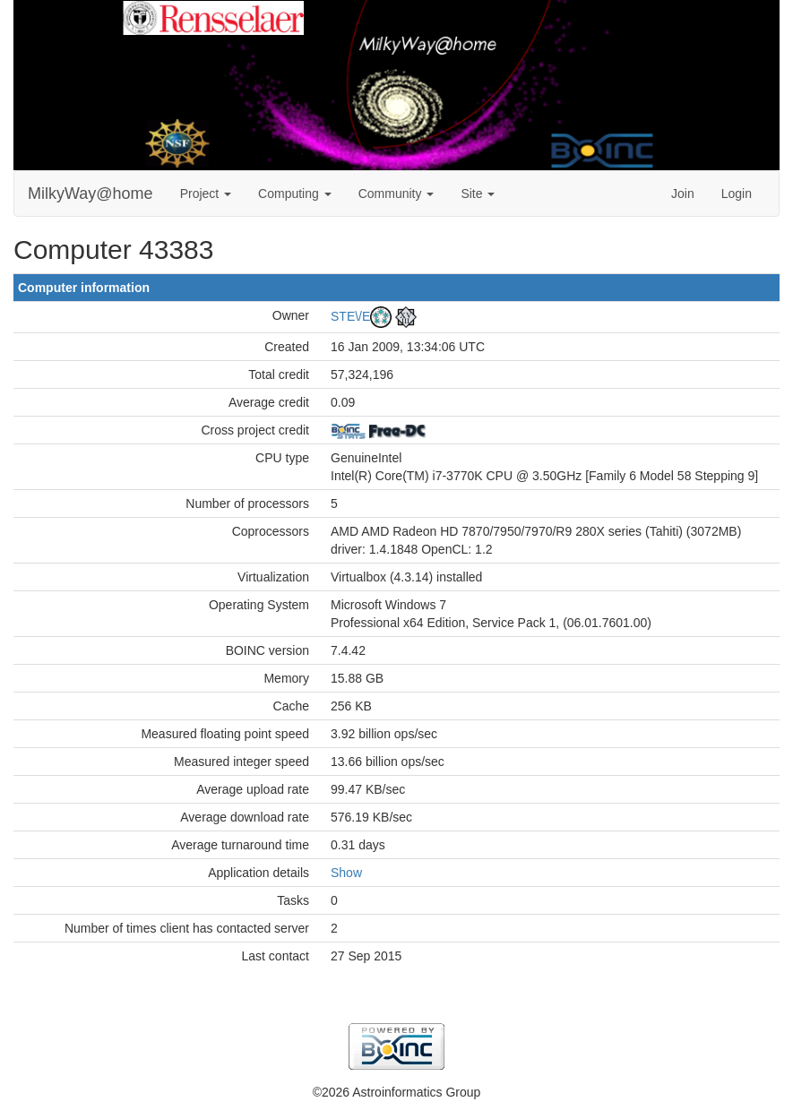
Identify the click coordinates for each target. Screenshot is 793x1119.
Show (346, 872)
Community (396, 193)
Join (682, 193)
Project (205, 193)
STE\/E (350, 316)
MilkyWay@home (90, 193)
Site (478, 193)
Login (736, 193)
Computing (295, 193)
